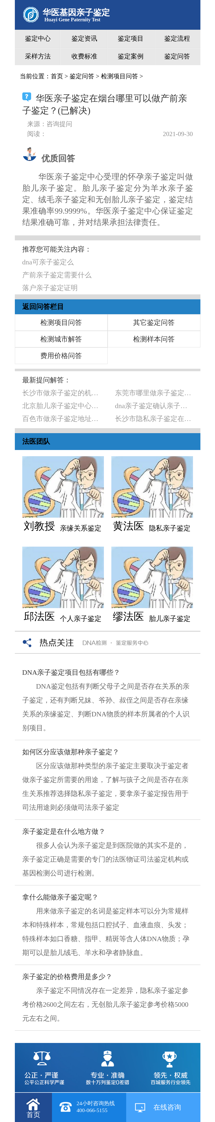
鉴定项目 (130, 38)
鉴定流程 (177, 38)
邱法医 (39, 616)
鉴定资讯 (84, 38)
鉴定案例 (130, 56)
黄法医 (128, 526)
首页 (57, 76)
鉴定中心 (38, 38)
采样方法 (38, 56)
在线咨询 (167, 1107)
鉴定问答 (177, 56)
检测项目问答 (119, 76)
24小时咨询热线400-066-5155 (96, 1106)
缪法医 (128, 616)
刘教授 (39, 526)
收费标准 (84, 56)
